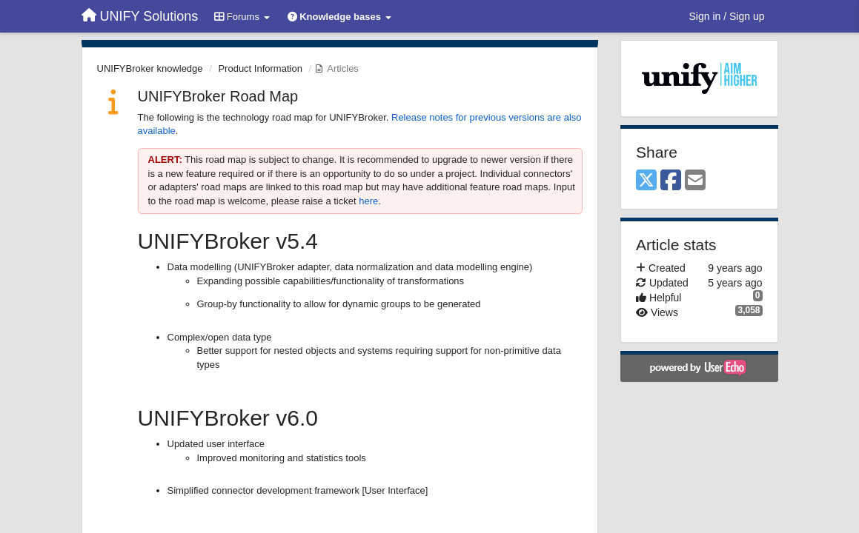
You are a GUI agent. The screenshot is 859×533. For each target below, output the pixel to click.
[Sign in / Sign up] (727, 16)
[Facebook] (670, 181)
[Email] (695, 181)
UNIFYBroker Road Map (218, 96)
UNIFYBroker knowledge (150, 68)
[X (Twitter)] (646, 181)
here (368, 201)
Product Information (260, 68)
